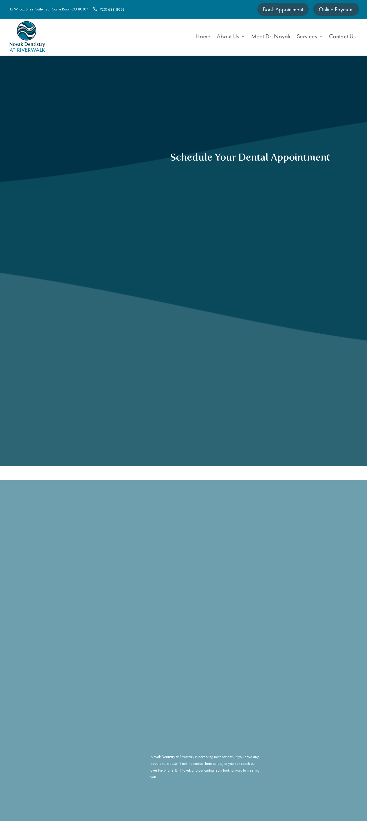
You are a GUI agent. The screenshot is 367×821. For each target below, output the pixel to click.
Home (202, 37)
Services (307, 37)
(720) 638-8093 (111, 9)
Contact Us (342, 37)
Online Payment (336, 9)
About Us (228, 37)
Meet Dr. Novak (271, 37)
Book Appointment (283, 9)
